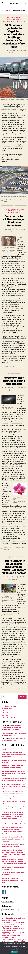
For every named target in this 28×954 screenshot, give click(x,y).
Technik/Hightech (14, 212)
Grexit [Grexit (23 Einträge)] (5, 930)
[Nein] (26, 948)
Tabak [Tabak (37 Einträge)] (3, 941)
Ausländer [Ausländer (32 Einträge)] (4, 920)
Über (3, 710)
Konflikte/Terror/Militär (11, 557)
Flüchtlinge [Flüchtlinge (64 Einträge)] (6, 928)
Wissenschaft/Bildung (14, 374)
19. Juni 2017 (22, 229)
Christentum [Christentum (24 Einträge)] (18, 922)
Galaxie (11, 547)
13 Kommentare (15, 390)
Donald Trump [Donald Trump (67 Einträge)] (8, 924)
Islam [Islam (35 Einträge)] (3, 934)
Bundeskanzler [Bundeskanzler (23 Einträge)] (18, 920)
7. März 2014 (22, 577)
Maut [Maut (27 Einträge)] (22, 935)
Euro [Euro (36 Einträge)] (2, 926)
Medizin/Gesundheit (9, 21)
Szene (23, 21)
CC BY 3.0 (8, 408)
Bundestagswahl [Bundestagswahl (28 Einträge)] (5, 922)
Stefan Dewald (6, 733)
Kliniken (14, 366)
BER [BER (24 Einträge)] (9, 920)
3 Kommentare (15, 232)
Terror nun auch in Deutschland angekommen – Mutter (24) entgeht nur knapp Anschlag (14, 567)
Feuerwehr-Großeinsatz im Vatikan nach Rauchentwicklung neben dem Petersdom (12, 839)
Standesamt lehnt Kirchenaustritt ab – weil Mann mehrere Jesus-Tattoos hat (11, 727)
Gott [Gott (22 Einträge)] (2, 930)
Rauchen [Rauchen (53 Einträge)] (18, 937)
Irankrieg (4, 749)
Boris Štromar (8, 407)
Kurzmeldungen (6, 708)
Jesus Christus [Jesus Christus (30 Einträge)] (10, 934)
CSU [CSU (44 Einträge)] (22, 922)
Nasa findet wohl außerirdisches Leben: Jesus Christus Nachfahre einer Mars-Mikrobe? (13, 754)
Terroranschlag (16, 688)
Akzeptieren (14, 951)
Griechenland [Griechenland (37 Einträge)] (11, 930)
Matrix (23, 547)
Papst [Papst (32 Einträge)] (12, 937)
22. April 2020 (22, 50)
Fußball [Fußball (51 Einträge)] (15, 928)
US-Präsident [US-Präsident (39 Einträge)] (15, 941)
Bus (5, 200)
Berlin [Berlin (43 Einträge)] (13, 920)
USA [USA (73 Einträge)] (23, 941)
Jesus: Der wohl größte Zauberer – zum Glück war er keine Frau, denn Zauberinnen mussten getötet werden (13, 861)
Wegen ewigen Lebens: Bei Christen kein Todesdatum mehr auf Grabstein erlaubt (13, 773)
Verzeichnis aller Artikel (9, 706)
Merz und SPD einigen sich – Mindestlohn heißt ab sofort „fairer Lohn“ (12, 880)
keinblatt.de (14, 3)
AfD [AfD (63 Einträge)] (3, 918)
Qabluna (3, 600)
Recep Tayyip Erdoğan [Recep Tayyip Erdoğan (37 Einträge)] (8, 939)
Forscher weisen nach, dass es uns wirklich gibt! (14, 380)
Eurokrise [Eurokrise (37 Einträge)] (8, 926)
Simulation (6, 549)
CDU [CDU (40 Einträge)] (12, 922)
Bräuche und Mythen (14, 18)
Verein (5, 201)
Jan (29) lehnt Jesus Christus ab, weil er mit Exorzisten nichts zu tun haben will (13, 786)
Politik (22, 557)
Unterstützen (5, 713)
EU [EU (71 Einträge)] (22, 924)
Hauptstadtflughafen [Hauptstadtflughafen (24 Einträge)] (6, 932)
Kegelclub (16, 200)
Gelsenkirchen (10, 200)
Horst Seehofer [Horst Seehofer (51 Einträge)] (18, 932)
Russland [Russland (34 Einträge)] (19, 939)
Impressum (5, 715)
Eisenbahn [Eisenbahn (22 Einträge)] (18, 924)
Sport (19, 21)
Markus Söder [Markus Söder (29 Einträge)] (16, 935)
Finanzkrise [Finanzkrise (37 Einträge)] (15, 926)
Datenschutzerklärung (8, 717)
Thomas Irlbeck (11, 50)
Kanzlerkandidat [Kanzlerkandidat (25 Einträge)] (18, 933)
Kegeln (22, 200)
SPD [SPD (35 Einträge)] (24, 939)
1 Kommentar (15, 53)
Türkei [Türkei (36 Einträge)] (8, 941)
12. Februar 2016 (22, 387)
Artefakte (6, 547)
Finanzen (7, 209)
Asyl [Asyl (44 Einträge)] (23, 918)
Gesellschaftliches (14, 19)
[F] (14, 892)
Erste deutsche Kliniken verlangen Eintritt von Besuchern (14, 221)
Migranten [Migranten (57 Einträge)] (5, 937)
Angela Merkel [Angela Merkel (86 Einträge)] (13, 918)
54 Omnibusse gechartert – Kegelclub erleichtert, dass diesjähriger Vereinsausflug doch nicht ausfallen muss (14, 36)
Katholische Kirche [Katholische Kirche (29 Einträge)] (6, 935)
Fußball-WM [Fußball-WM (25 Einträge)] (21, 928)
